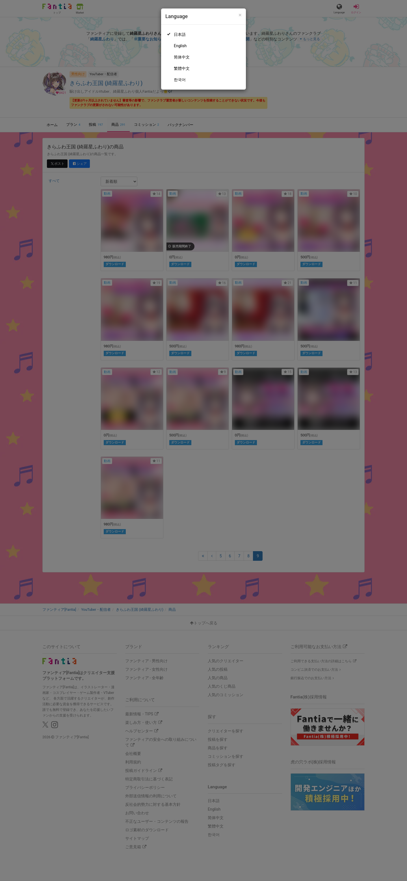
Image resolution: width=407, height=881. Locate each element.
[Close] (240, 15)
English (180, 46)
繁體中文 (182, 68)
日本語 (180, 34)
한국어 (180, 79)
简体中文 (182, 57)
